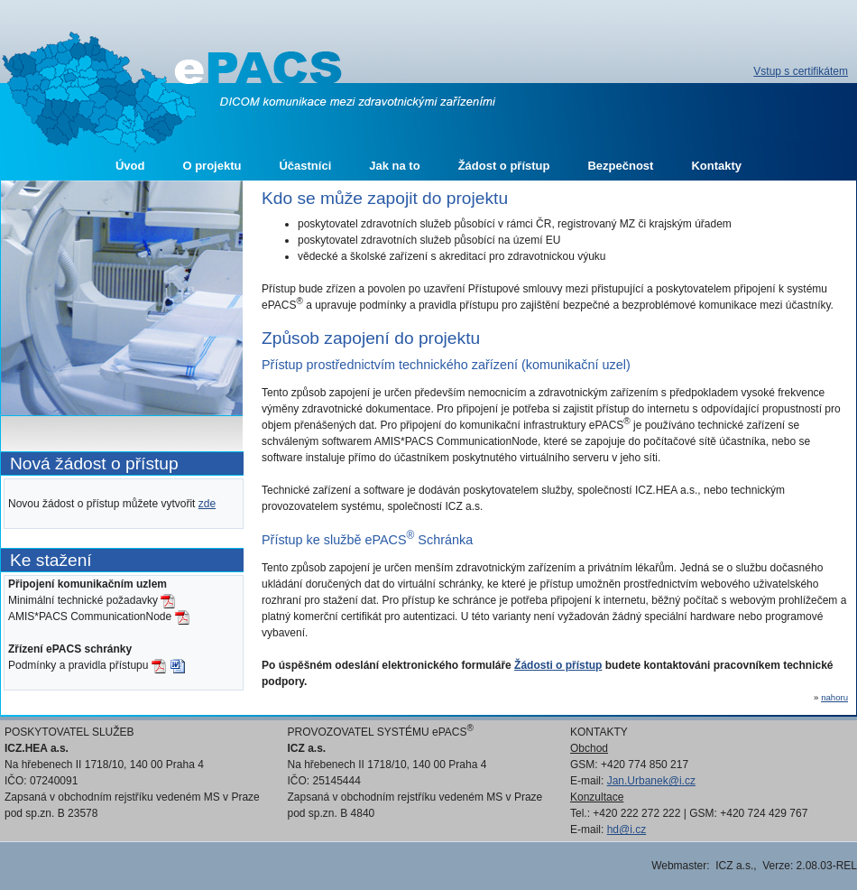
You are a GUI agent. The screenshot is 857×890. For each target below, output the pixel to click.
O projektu (211, 165)
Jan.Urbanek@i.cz (651, 780)
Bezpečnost (620, 165)
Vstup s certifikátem (800, 71)
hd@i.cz (627, 829)
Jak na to (394, 165)
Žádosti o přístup (558, 665)
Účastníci (305, 165)
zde (207, 503)
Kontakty (716, 165)
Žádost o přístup (504, 165)
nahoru (834, 697)
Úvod (130, 165)
